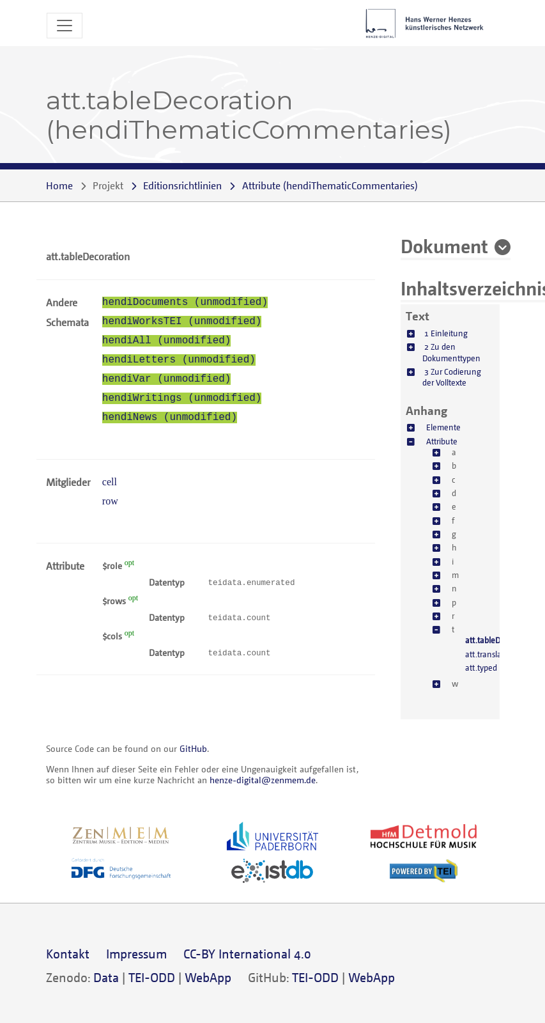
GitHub (193, 748)
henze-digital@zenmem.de (263, 779)
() (330, 185)
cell (109, 481)
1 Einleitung (446, 333)
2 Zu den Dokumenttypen (451, 352)
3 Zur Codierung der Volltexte (451, 376)
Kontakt (67, 954)
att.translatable (492, 654)
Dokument (444, 245)
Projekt (108, 185)
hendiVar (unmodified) (166, 379)
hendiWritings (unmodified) (182, 398)
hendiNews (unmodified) (169, 417)
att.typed (481, 667)
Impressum (136, 954)
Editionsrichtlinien (182, 185)
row (110, 501)
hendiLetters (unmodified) (179, 360)
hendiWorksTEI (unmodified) (182, 321)
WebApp (208, 977)
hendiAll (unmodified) (166, 341)
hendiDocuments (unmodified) (185, 302)
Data (106, 977)
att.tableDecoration (499, 640)
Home (59, 185)
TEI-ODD (151, 977)
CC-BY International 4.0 (247, 954)
